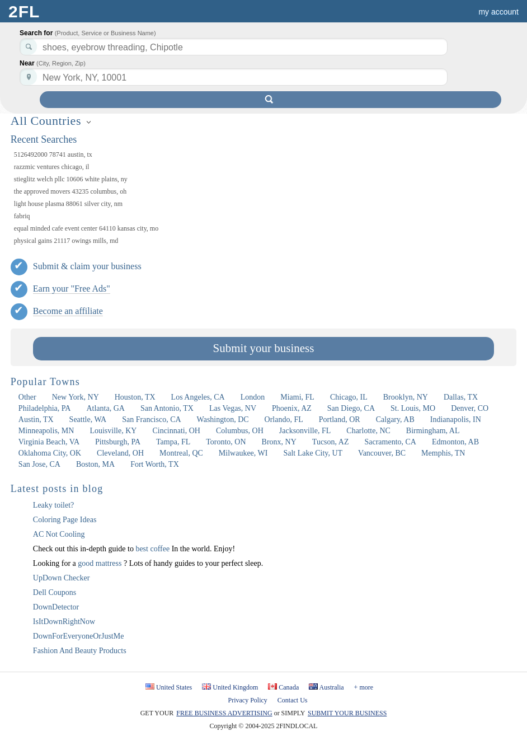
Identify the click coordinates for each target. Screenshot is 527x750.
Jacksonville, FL (305, 430)
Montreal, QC (181, 453)
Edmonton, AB (455, 442)
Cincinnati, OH (176, 430)
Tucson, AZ (330, 442)
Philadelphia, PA (44, 408)
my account (498, 11)
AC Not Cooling (59, 534)
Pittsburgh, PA (117, 442)
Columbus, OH (240, 430)
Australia (331, 687)
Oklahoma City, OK (49, 453)
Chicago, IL (349, 397)
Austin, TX (36, 419)
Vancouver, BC (382, 453)
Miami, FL (297, 397)
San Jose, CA (39, 464)
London (253, 397)
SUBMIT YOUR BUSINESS (347, 713)
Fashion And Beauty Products (79, 650)
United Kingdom (235, 687)
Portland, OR (339, 419)
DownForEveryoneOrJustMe (78, 636)
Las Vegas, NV (232, 408)
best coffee (153, 549)
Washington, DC (223, 419)
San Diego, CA (351, 408)
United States (174, 687)
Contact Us (292, 700)
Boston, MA (95, 464)
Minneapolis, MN (46, 430)
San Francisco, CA (151, 419)
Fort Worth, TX (154, 464)
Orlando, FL (284, 419)
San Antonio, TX (167, 408)
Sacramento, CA (390, 442)
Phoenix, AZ (292, 408)
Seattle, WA (88, 419)
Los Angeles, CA (198, 397)
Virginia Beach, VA (48, 442)
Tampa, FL (173, 442)
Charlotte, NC (368, 430)
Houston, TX (135, 397)
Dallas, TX (461, 397)
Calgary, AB (395, 419)
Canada (289, 687)
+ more (363, 687)
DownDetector (56, 607)
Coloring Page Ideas (65, 519)
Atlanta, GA (105, 408)
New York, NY (75, 397)
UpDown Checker (61, 578)
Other (27, 397)
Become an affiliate (68, 311)
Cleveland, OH (120, 453)
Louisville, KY (113, 430)
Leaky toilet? (53, 505)
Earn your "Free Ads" (71, 288)
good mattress (101, 563)
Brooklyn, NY (405, 397)
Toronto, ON (226, 442)
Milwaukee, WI (243, 453)
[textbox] (234, 77)
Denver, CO (469, 408)
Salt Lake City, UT (312, 453)
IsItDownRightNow (64, 621)
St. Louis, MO (412, 408)
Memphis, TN (443, 453)
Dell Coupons (54, 592)
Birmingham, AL (433, 430)
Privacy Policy (247, 700)
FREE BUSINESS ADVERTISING (224, 713)
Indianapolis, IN (455, 419)
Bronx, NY (279, 442)
